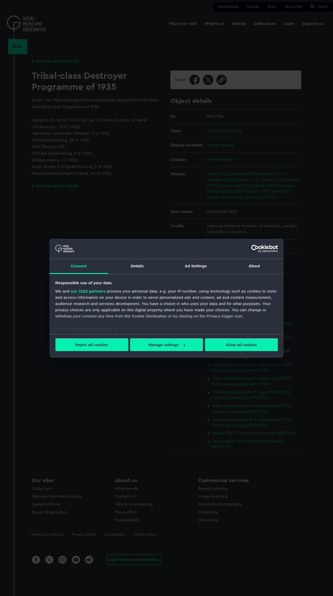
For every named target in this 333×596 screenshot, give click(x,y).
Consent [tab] (79, 266)
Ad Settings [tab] (196, 266)
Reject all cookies (91, 344)
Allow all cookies (241, 344)
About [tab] (254, 266)
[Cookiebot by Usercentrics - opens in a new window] (255, 248)
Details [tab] (137, 266)
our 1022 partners (88, 291)
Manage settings (166, 344)
